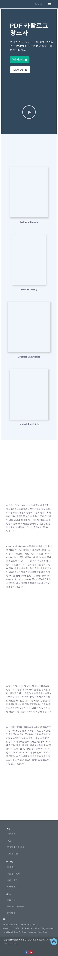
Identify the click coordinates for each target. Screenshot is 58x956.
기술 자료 (11, 900)
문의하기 (11, 913)
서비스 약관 (12, 880)
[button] (49, 4)
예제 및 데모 (12, 854)
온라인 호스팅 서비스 (16, 847)
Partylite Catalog (29, 289)
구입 (9, 841)
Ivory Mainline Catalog (29, 424)
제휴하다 (11, 886)
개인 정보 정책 (13, 873)
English (38, 4)
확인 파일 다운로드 (15, 906)
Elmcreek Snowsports (29, 357)
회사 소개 (11, 867)
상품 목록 (11, 834)
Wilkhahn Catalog (29, 222)
